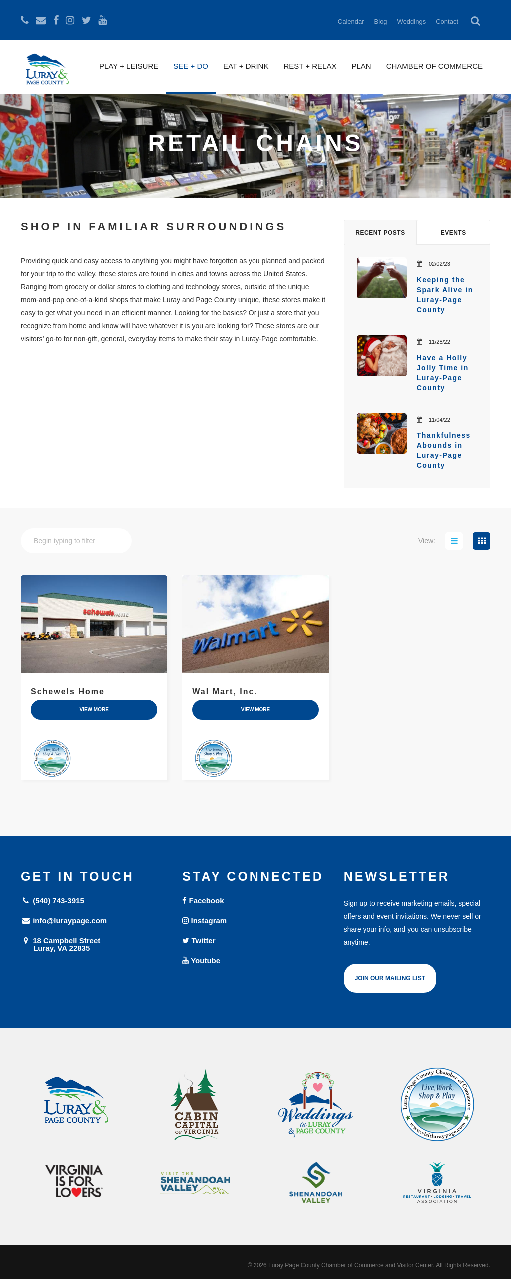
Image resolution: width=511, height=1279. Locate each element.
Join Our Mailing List (390, 978)
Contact (447, 21)
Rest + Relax (309, 66)
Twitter (198, 940)
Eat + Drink (246, 66)
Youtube (201, 960)
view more (93, 709)
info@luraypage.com (64, 920)
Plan (361, 66)
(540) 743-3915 (52, 900)
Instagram (204, 920)
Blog (380, 21)
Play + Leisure (128, 66)
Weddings (411, 21)
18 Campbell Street (94, 944)
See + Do (190, 66)
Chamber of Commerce (434, 66)
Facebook (203, 900)
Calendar (351, 21)
